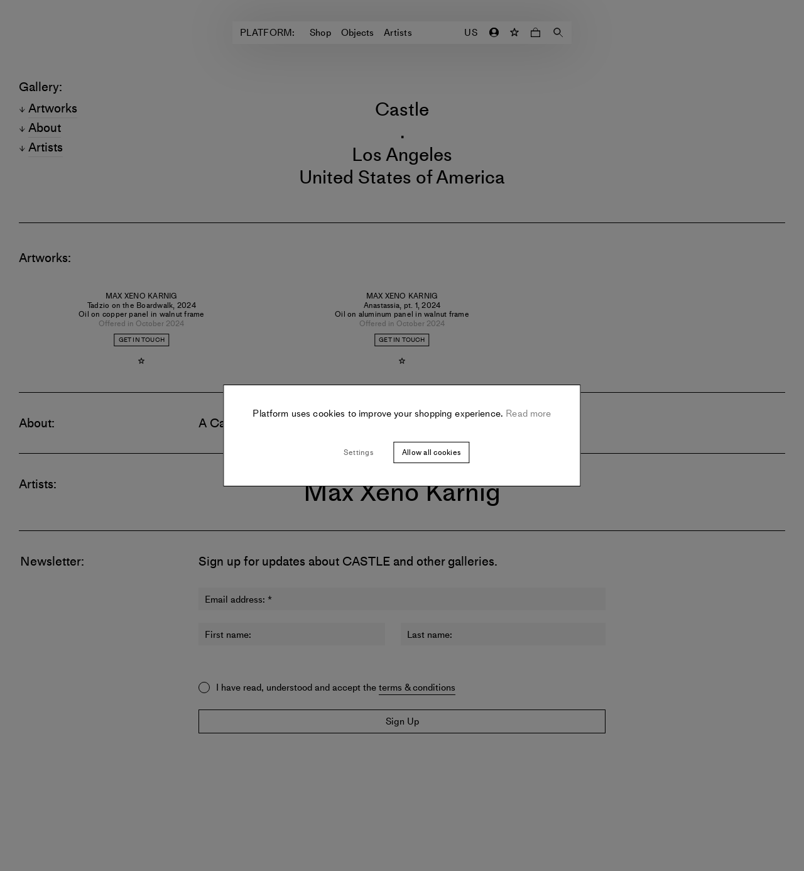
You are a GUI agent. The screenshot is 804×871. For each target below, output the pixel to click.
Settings (358, 452)
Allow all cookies (431, 452)
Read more (527, 413)
